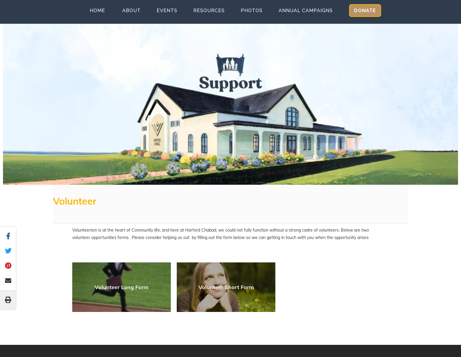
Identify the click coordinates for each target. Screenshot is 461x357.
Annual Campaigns (306, 10)
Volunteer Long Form (121, 287)
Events (167, 10)
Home (97, 10)
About (131, 10)
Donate (365, 10)
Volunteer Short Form (226, 287)
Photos (252, 10)
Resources (209, 10)
